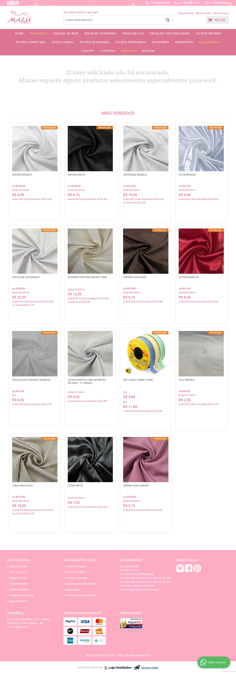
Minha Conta (203, 13)
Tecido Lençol (62, 42)
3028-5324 (160, 3)
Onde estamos (18, 589)
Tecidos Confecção (31, 42)
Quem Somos (186, 13)
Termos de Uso (75, 572)
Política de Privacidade (81, 595)
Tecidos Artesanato (130, 42)
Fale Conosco (221, 13)
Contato (87, 51)
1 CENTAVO (107, 51)
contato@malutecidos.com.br (139, 589)
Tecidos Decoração (95, 42)
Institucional (19, 560)
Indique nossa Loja (21, 595)
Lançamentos (209, 42)
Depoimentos (18, 601)
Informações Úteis (79, 560)
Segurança (72, 589)
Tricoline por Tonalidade (170, 33)
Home (19, 33)
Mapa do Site (18, 578)
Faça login (92, 12)
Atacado (148, 51)
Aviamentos (184, 42)
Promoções (38, 33)
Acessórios (160, 42)
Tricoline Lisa (133, 33)
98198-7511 (189, 3)
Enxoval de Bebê (66, 33)
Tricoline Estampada (100, 33)
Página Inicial (18, 566)
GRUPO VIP (129, 51)
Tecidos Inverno (208, 33)
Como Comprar (76, 566)
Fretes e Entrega (76, 578)
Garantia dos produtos (81, 583)
